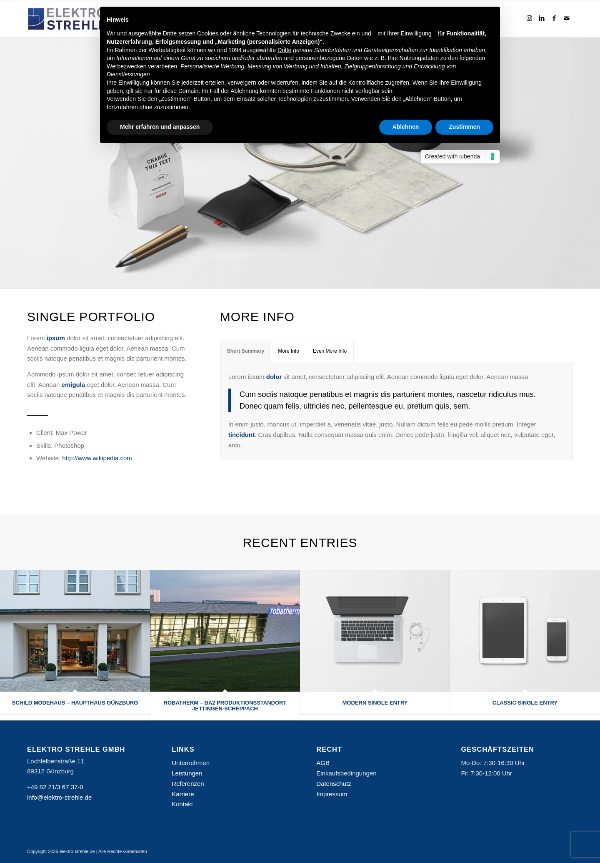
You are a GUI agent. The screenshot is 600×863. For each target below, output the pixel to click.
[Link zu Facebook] (554, 18)
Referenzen (188, 783)
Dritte (284, 50)
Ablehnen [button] (405, 126)
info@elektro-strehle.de (59, 797)
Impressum (331, 794)
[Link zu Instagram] (529, 18)
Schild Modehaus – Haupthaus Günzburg (75, 703)
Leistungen (187, 773)
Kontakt (182, 804)
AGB (323, 762)
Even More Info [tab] (330, 351)
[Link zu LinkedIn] (541, 18)
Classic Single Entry (525, 703)
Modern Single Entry (375, 703)
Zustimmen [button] (464, 126)
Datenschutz (333, 783)
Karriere (183, 794)
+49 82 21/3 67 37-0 (55, 786)
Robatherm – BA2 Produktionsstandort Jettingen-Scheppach (225, 706)
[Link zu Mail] (566, 18)
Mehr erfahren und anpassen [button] (160, 126)
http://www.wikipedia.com (97, 458)
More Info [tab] (288, 351)
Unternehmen (191, 762)
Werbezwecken (126, 66)
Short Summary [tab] (245, 351)
